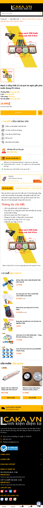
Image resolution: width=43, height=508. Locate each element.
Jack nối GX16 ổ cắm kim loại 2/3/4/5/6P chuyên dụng (28, 349)
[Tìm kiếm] (40, 13)
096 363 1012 (12, 152)
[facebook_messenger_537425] (38, 503)
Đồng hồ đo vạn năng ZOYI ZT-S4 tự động (27, 308)
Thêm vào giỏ (11, 397)
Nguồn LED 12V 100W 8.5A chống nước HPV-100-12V (9, 389)
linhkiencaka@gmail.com (11, 442)
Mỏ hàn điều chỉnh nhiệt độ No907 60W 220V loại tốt (28, 281)
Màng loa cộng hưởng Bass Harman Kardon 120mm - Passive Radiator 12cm (31, 389)
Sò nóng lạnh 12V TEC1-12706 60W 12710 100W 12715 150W (27, 294)
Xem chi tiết (32, 397)
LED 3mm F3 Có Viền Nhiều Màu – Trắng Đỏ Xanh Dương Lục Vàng (29, 336)
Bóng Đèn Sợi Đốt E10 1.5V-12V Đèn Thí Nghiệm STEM (28, 322)
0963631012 (5, 475)
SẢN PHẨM (11, 363)
